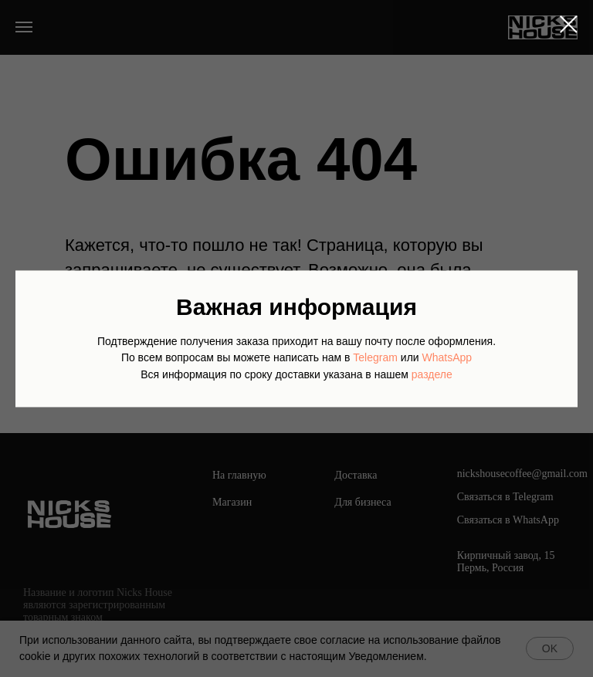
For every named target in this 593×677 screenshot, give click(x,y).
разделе (432, 374)
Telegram (375, 358)
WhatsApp (447, 358)
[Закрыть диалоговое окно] (568, 24)
